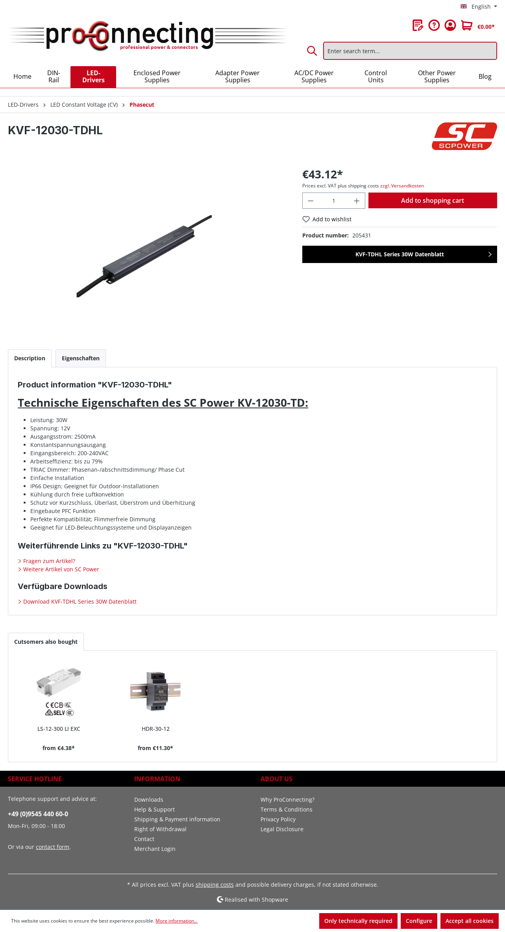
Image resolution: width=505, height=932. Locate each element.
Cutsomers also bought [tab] (46, 641)
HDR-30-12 (156, 728)
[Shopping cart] (478, 25)
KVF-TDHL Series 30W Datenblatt (399, 254)
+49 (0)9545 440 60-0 (38, 814)
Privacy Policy (278, 819)
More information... (176, 920)
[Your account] (450, 25)
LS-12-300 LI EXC (58, 728)
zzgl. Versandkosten (402, 185)
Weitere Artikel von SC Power (60, 569)
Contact (144, 839)
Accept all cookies (470, 921)
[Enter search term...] (410, 51)
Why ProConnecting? (287, 799)
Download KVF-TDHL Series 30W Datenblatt (79, 601)
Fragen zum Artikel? (48, 561)
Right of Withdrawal (160, 829)
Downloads (148, 799)
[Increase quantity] (357, 201)
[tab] (30, 358)
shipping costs (215, 884)
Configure (419, 921)
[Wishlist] (418, 25)
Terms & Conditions (287, 809)
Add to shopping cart (432, 200)
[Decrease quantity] (310, 201)
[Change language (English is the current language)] (479, 6)
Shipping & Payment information (177, 819)
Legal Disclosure (282, 829)
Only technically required (358, 921)
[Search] (312, 51)
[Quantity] (334, 201)
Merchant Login (155, 848)
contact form (52, 846)
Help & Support (154, 809)
